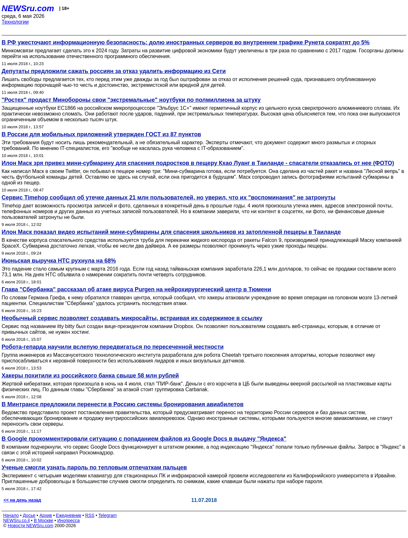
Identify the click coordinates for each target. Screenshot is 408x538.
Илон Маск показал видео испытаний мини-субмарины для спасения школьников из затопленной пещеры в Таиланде (171, 232)
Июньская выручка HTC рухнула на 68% (59, 261)
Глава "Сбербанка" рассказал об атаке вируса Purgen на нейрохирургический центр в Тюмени (136, 289)
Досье (29, 515)
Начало (11, 515)
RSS (89, 515)
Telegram (107, 515)
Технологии (15, 22)
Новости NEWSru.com (30, 525)
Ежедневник (68, 515)
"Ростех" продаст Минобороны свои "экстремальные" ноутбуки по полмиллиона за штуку (131, 100)
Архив (46, 515)
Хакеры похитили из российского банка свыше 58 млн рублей (90, 375)
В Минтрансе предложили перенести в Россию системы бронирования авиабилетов (123, 404)
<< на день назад (22, 500)
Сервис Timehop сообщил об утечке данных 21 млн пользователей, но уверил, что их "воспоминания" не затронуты (168, 197)
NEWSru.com (28, 8)
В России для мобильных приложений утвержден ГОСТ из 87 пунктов (101, 134)
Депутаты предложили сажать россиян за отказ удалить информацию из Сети (114, 71)
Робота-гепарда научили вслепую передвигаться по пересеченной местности (113, 347)
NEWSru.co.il (16, 520)
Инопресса (68, 520)
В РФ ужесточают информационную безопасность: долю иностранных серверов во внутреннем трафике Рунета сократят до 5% (185, 42)
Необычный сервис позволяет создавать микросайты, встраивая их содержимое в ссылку (132, 318)
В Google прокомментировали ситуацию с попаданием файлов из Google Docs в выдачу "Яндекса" (144, 439)
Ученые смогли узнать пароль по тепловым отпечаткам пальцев (94, 467)
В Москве (43, 520)
